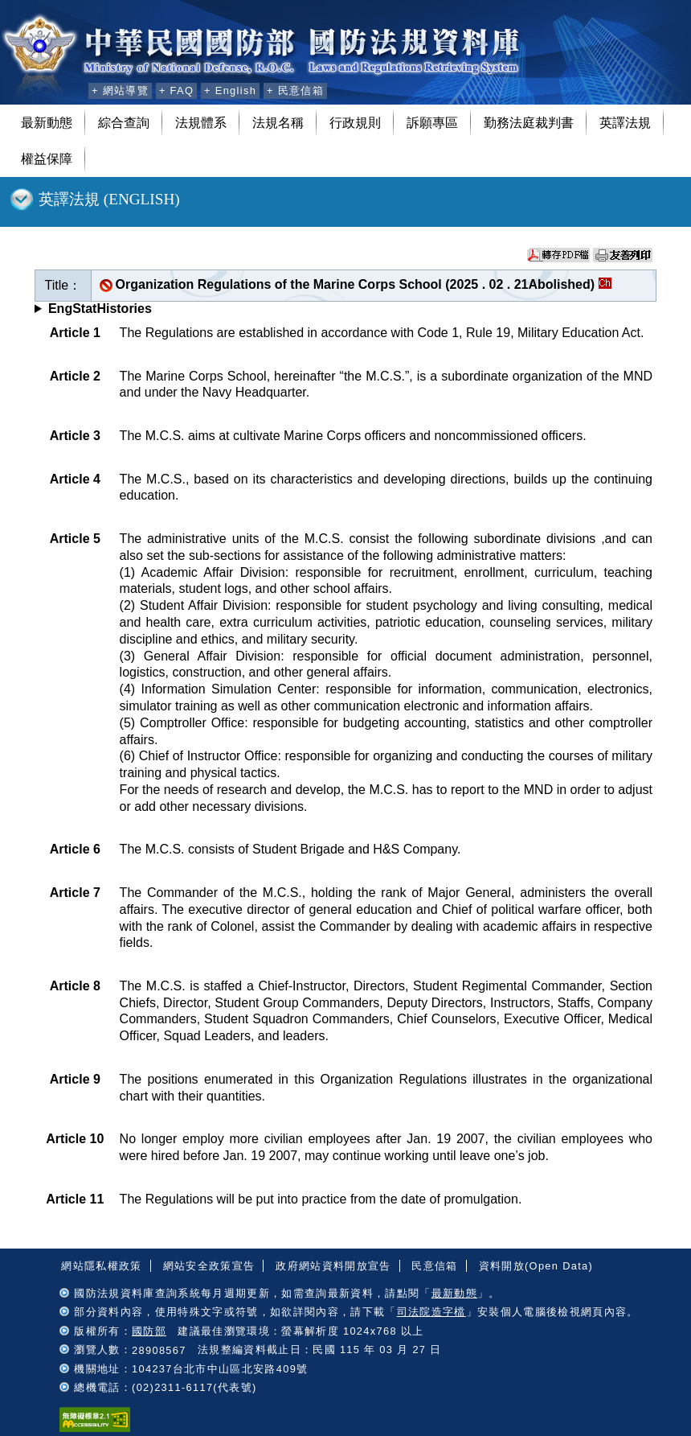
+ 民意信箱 (295, 90)
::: (73, 88)
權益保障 (46, 159)
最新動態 (46, 123)
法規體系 (201, 123)
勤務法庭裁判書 (529, 123)
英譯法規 (625, 123)
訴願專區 (432, 123)
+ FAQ (176, 90)
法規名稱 (278, 123)
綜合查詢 (123, 123)
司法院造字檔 (431, 1312)
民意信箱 (434, 1266)
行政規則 (355, 123)
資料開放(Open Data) (536, 1266)
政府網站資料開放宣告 (333, 1266)
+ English (230, 90)
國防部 (149, 1331)
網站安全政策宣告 (209, 1266)
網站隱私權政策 (101, 1266)
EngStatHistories (100, 308)
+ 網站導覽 (120, 90)
